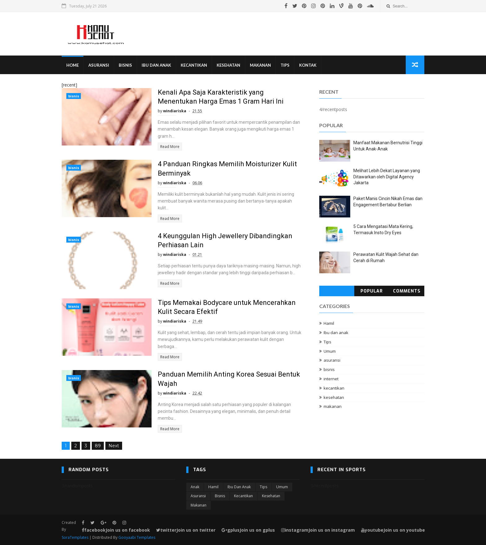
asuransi (332, 360)
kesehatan (334, 397)
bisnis (73, 96)
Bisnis (125, 65)
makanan (333, 406)
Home (72, 65)
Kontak (307, 65)
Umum (330, 351)
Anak (195, 486)
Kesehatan (228, 65)
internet (331, 379)
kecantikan (334, 388)
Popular (371, 291)
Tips (285, 65)
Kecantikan (194, 65)
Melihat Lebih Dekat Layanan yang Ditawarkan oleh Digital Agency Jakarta (386, 176)
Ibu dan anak (336, 332)
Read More (169, 146)
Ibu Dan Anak (156, 65)
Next (113, 446)
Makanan (260, 65)
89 (98, 446)
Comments (407, 291)
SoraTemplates (75, 537)
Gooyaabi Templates (136, 537)
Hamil (329, 323)
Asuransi (98, 65)
